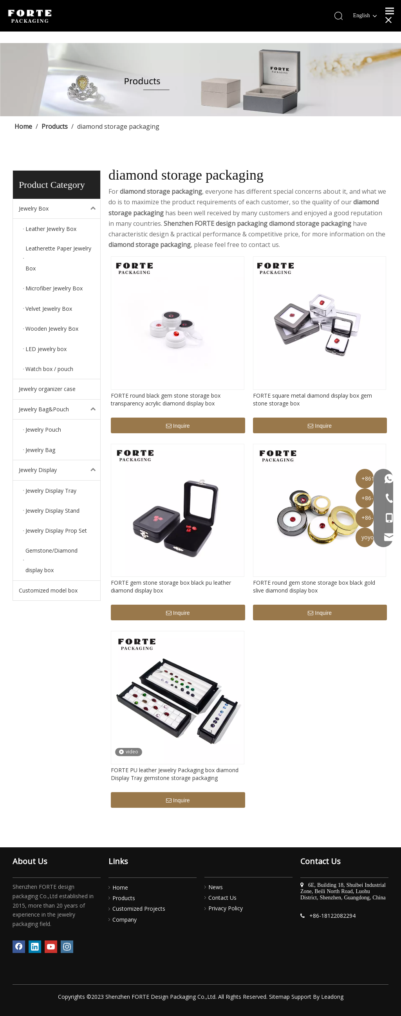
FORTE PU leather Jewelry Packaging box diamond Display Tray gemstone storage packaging (174, 774)
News (215, 887)
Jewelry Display (59, 470)
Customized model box (48, 590)
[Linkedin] (35, 946)
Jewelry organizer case (47, 389)
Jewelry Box (59, 208)
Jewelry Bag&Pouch (59, 409)
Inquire (178, 426)
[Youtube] (51, 946)
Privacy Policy (225, 908)
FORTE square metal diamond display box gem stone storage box (312, 399)
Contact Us (222, 897)
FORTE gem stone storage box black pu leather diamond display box (171, 586)
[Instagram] (67, 946)
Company (124, 919)
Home (120, 887)
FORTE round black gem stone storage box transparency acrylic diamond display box (165, 399)
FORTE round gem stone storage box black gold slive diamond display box (314, 586)
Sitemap (279, 996)
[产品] (200, 79)
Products (123, 898)
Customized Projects (138, 908)
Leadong (332, 996)
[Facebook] (19, 946)
